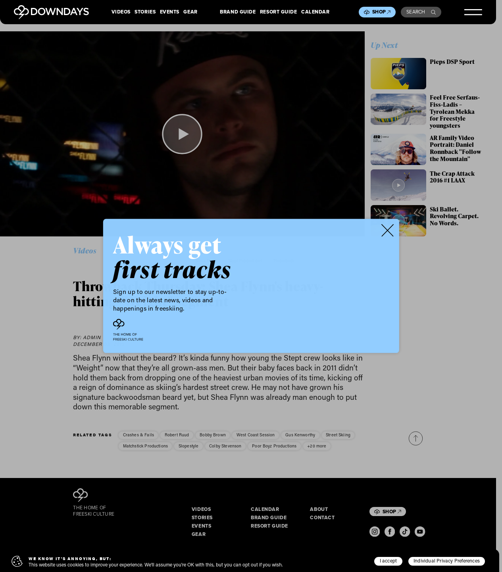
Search (421, 11)
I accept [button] (388, 560)
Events (169, 12)
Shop (381, 11)
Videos (121, 12)
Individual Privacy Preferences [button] (447, 560)
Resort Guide (278, 12)
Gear (190, 12)
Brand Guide (238, 12)
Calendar (315, 12)
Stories (145, 12)
